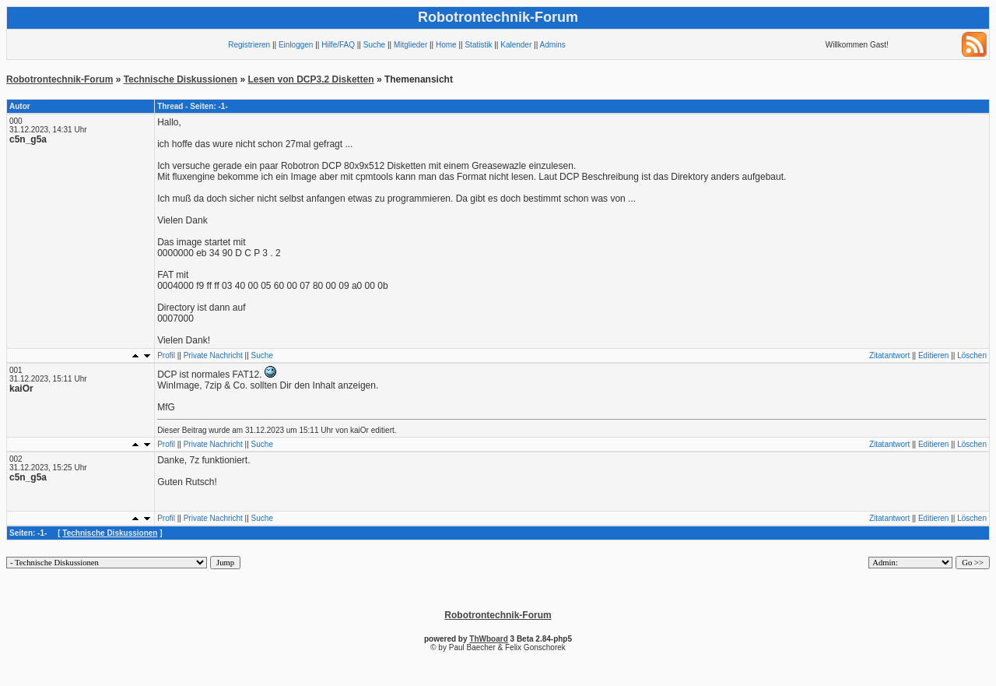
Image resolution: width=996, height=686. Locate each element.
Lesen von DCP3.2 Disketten (311, 79)
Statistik (478, 44)
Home (446, 44)
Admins (552, 44)
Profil (166, 355)
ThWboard (488, 639)
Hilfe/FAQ (338, 44)
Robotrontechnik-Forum (59, 79)
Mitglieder (410, 44)
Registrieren (249, 44)
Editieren (933, 355)
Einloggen (296, 44)
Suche (374, 44)
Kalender (515, 44)
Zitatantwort (889, 355)
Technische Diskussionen (181, 79)
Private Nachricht (213, 355)
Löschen (972, 355)
